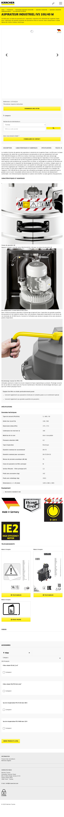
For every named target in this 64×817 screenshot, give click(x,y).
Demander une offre (32, 108)
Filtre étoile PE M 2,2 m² (10, 661)
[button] (6, 55)
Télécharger (16, 595)
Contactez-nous (6, 766)
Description (7, 148)
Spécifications (46, 148)
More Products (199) (10, 737)
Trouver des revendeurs (8, 755)
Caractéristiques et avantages (26, 148)
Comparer (8, 115)
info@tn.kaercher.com (12, 779)
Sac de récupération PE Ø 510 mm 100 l (15, 699)
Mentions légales (6, 757)
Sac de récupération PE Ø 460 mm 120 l (15, 717)
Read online (16, 619)
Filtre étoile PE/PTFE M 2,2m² (12, 680)
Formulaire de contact (32, 139)
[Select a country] (24, 125)
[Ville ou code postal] (24, 129)
